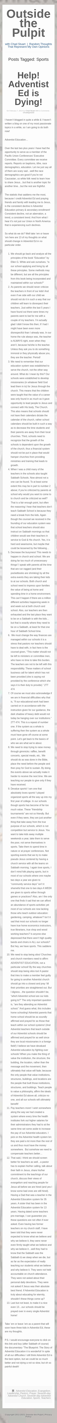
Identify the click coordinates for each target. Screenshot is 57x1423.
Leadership (13, 1393)
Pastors (24, 1393)
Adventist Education (26, 1391)
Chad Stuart (30, 111)
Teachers (46, 1398)
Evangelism (44, 1391)
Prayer (32, 1393)
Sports (36, 1398)
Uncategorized (28, 112)
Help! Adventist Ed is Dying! (28, 88)
